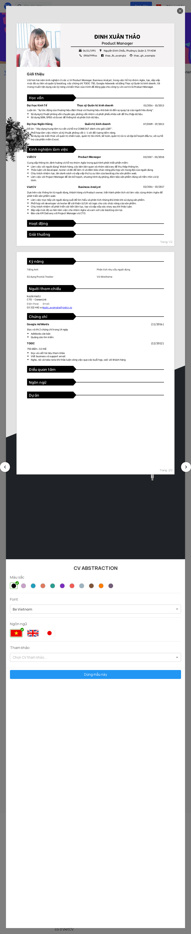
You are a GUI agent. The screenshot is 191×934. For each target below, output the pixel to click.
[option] (22, 609)
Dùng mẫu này (95, 674)
